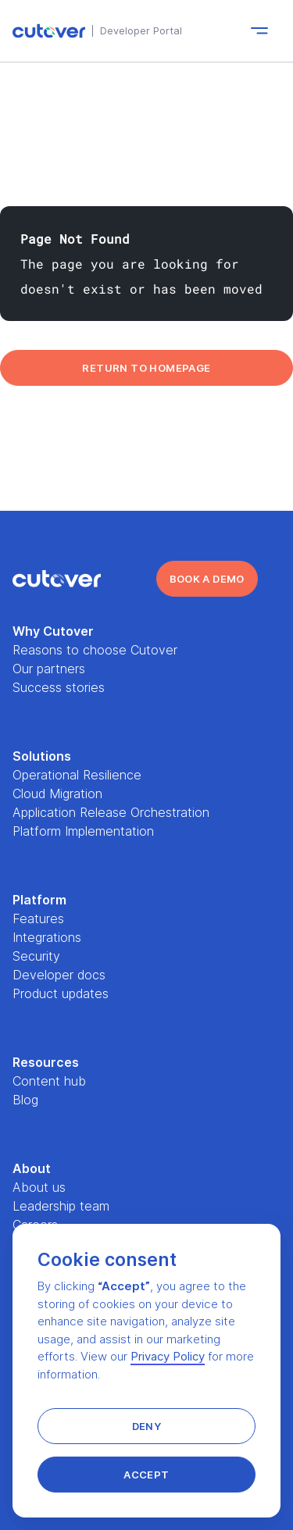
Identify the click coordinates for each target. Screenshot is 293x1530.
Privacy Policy (167, 1356)
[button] (146, 1426)
